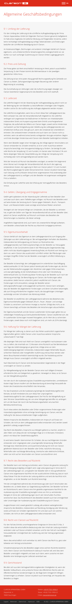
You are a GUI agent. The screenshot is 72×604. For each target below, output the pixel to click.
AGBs (38, 602)
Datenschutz (22, 602)
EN (67, 3)
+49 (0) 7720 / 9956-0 (50, 590)
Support (6, 602)
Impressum (31, 602)
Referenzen (13, 602)
